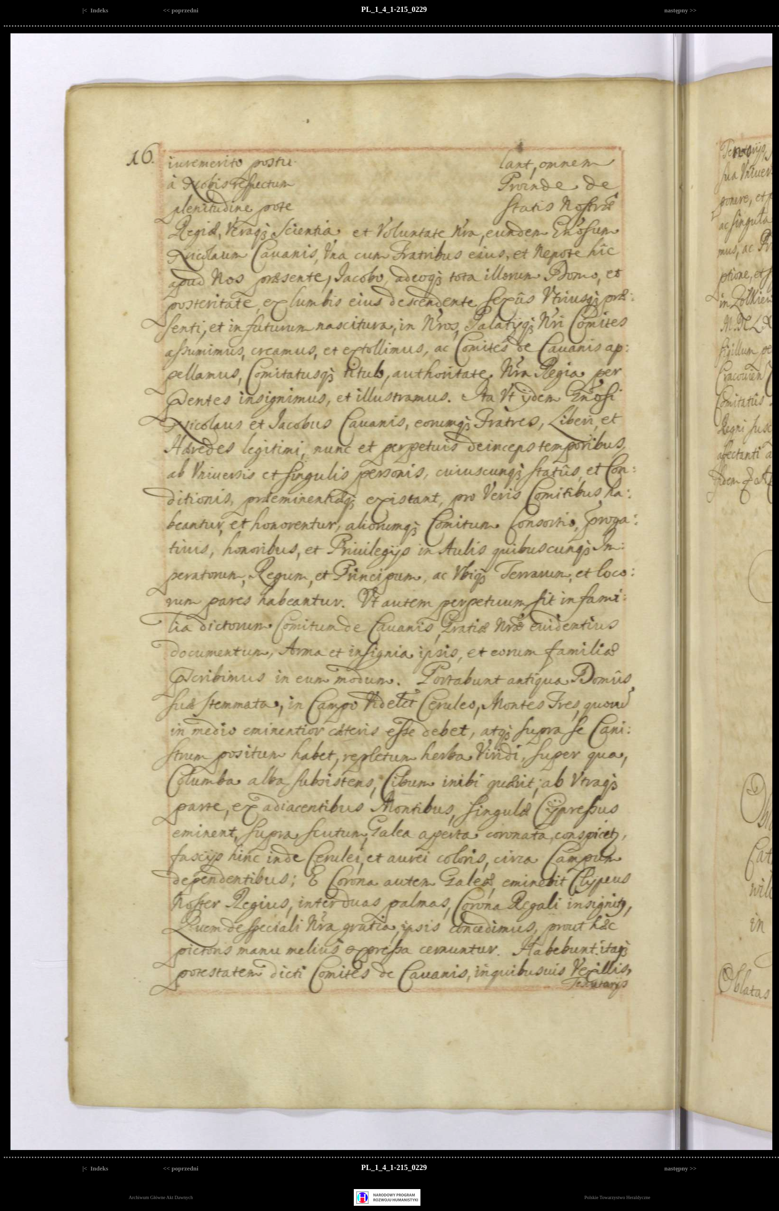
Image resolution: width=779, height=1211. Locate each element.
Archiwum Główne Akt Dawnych (161, 1197)
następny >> (680, 10)
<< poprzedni (180, 10)
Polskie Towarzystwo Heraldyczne (617, 1197)
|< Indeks (95, 10)
